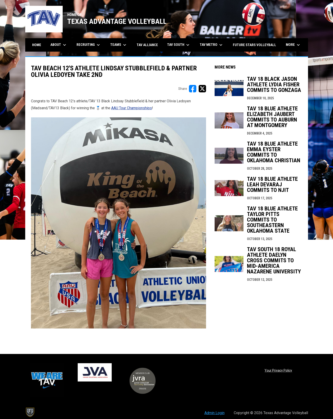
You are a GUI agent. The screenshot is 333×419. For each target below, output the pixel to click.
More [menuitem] (293, 45)
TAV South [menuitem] (179, 45)
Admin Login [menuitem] (214, 413)
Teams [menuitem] (118, 45)
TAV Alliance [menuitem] (147, 45)
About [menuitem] (58, 45)
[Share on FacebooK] (192, 88)
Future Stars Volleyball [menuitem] (254, 45)
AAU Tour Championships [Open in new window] (131, 108)
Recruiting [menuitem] (89, 45)
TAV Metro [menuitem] (212, 45)
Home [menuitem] (36, 45)
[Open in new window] (118, 222)
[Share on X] (202, 88)
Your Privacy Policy (278, 370)
